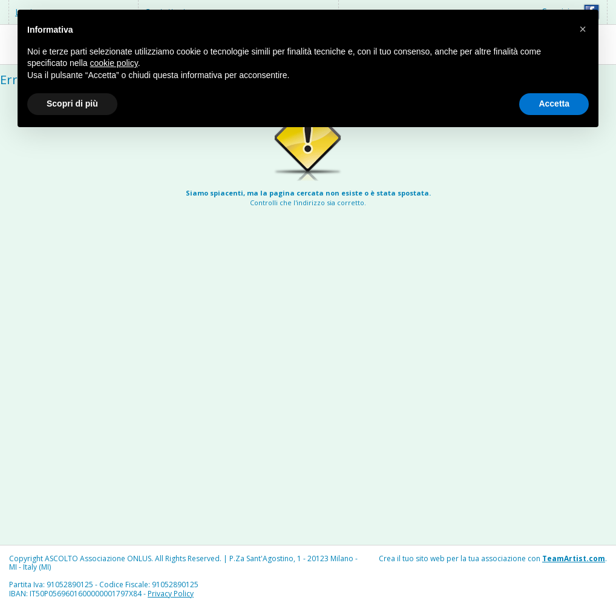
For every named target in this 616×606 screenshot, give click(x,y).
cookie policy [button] (114, 63)
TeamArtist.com (573, 558)
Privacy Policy (171, 593)
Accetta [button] (554, 103)
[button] (582, 29)
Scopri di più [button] (72, 103)
